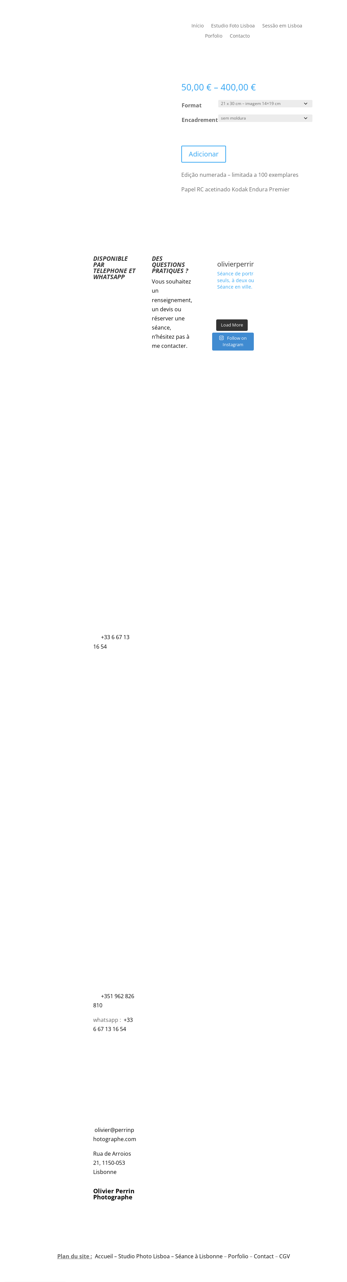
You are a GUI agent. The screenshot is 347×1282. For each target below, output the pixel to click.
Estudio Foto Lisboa (233, 26)
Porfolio (213, 36)
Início (197, 26)
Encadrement (200, 120)
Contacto (240, 36)
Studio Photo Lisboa (144, 1256)
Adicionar (204, 154)
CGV (284, 1256)
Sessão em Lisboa (282, 26)
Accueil (104, 1256)
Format (192, 105)
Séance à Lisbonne (199, 1256)
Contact (264, 1256)
